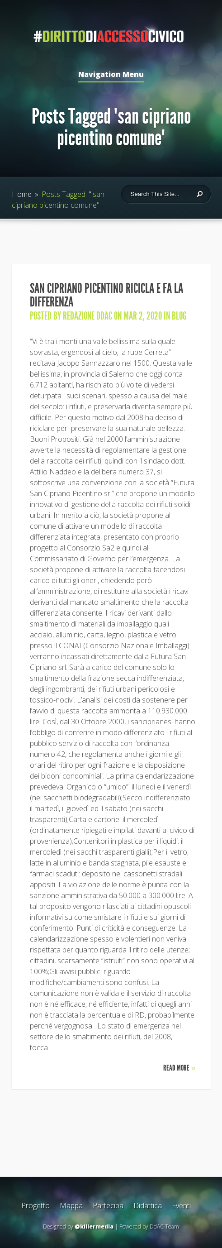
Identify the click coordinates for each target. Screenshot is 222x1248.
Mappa (71, 1205)
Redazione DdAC (87, 316)
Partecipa (108, 1205)
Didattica (147, 1205)
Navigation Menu (111, 75)
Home (22, 194)
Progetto (35, 1205)
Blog (179, 316)
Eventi (181, 1205)
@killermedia (94, 1226)
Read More (179, 1068)
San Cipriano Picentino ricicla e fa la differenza (106, 295)
